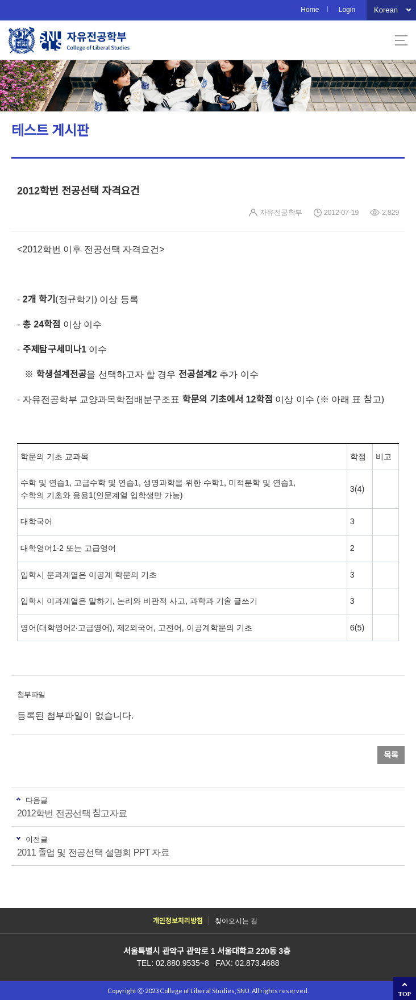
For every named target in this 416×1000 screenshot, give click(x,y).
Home (310, 10)
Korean (386, 10)
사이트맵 (401, 40)
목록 (391, 755)
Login (347, 10)
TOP (404, 993)
